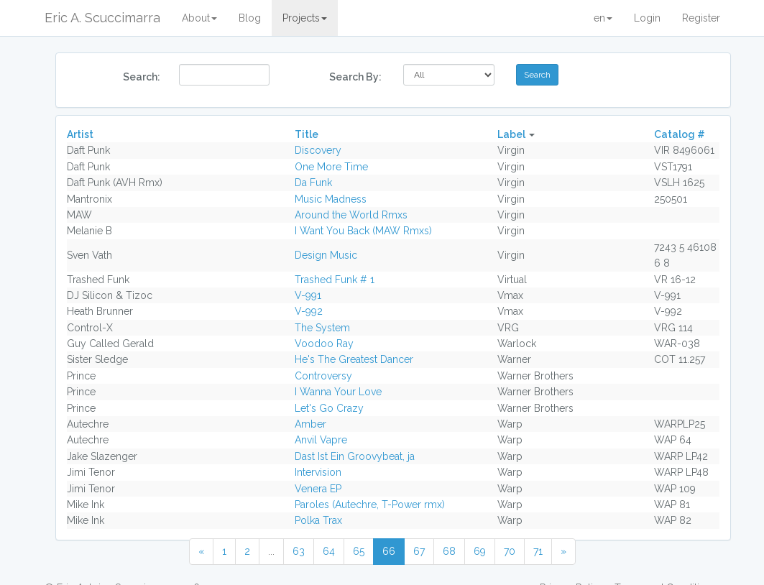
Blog (250, 18)
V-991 (308, 295)
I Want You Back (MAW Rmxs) (363, 230)
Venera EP (318, 488)
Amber (310, 424)
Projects (304, 18)
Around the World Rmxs (351, 215)
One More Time (331, 166)
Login (647, 18)
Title (306, 134)
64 (329, 551)
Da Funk (313, 182)
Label (511, 134)
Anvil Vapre (321, 440)
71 (538, 551)
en (603, 18)
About (199, 18)
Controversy (323, 376)
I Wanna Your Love (338, 391)
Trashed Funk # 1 (334, 279)
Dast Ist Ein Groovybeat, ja (355, 456)
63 (299, 551)
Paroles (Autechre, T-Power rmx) (370, 504)
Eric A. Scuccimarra (102, 17)
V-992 (309, 311)
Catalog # (679, 134)
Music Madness (331, 199)
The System (322, 327)
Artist (80, 134)
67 (419, 551)
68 (449, 551)
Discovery (318, 150)
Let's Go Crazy (329, 408)
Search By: (355, 77)
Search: (141, 77)
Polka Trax (318, 520)
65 (358, 551)
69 (480, 551)
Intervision (318, 472)
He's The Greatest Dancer (354, 359)
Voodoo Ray (324, 343)
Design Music (326, 255)
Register (701, 18)
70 (509, 551)
